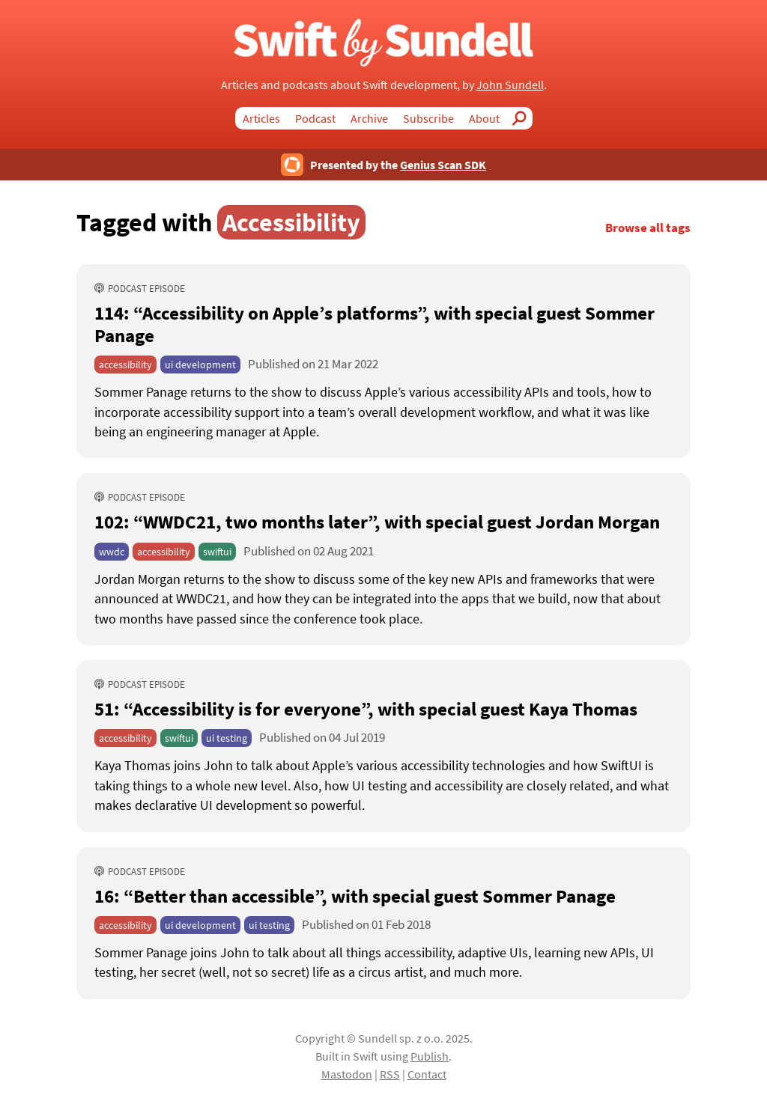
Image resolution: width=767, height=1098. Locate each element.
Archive (369, 118)
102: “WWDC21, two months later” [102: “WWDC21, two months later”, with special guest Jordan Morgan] (377, 522)
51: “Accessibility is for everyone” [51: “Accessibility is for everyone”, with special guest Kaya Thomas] (365, 709)
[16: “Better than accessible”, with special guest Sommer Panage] (383, 963)
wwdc (111, 551)
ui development (200, 364)
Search (524, 118)
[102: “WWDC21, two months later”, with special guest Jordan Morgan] (383, 599)
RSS (390, 1074)
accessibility (125, 364)
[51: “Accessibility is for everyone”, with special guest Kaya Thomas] (383, 785)
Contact (426, 1074)
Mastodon (346, 1074)
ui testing (226, 738)
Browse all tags (648, 228)
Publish (429, 1056)
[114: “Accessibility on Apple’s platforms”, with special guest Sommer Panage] (383, 412)
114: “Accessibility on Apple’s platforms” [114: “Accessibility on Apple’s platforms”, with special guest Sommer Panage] (374, 324)
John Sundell (510, 84)
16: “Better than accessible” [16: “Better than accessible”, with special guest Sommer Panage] (355, 896)
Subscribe (428, 118)
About (484, 118)
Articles (261, 118)
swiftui (217, 551)
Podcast (315, 118)
